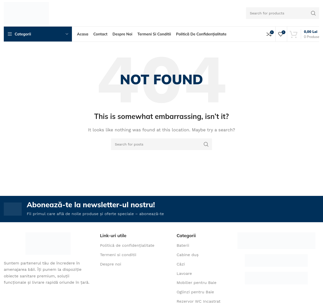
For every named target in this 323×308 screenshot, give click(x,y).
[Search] (282, 13)
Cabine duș (188, 255)
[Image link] (48, 244)
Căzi (181, 264)
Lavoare (184, 274)
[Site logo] (26, 12)
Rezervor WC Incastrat (199, 302)
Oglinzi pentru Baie (195, 293)
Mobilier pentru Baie (197, 283)
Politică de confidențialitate (127, 246)
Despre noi (110, 264)
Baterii (183, 246)
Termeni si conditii (118, 255)
